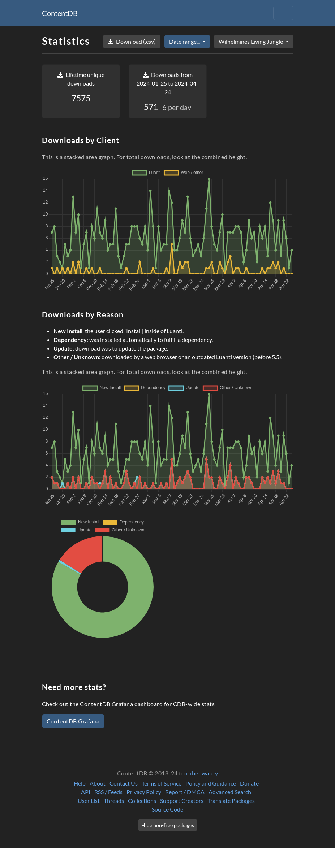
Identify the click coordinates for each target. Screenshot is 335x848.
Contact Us (123, 783)
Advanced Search (230, 791)
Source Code (167, 809)
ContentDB (60, 13)
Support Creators (181, 800)
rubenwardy (202, 773)
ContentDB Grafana (73, 721)
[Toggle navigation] (283, 13)
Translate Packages (231, 800)
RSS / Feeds (108, 791)
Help (80, 783)
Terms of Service (161, 783)
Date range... (185, 41)
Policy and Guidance (210, 783)
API (85, 791)
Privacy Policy (143, 791)
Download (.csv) (132, 41)
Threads (114, 800)
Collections (142, 800)
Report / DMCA (185, 791)
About (98, 783)
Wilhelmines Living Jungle (251, 41)
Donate (249, 783)
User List (89, 800)
